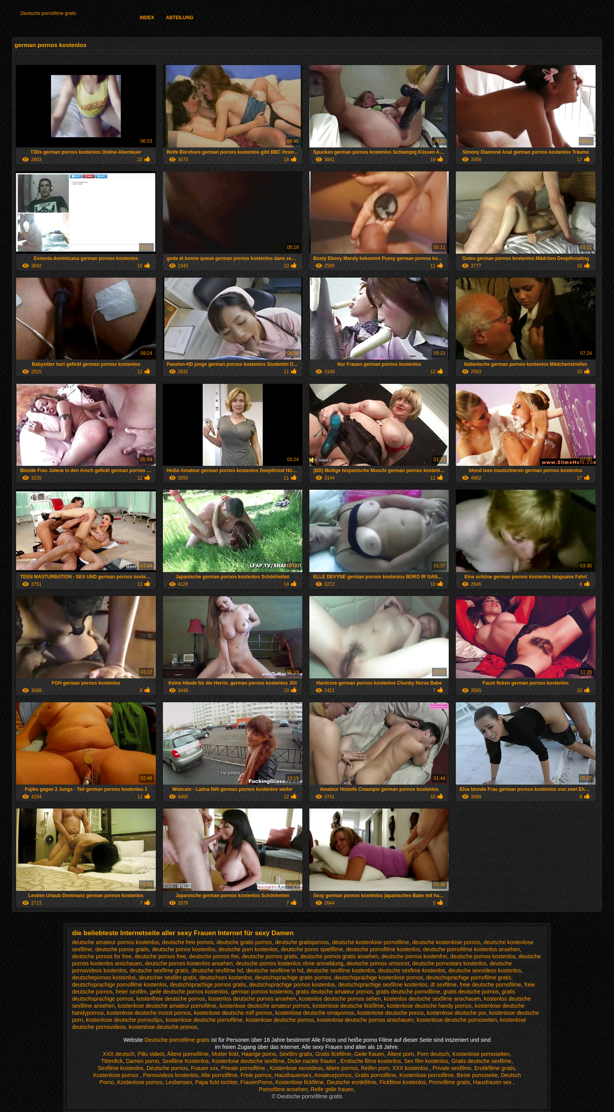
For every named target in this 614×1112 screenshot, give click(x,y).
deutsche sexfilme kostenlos (340, 970)
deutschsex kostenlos (225, 977)
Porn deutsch (433, 1054)
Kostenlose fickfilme (299, 1082)
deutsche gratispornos (302, 942)
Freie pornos (255, 1075)
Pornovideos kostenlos (170, 1075)
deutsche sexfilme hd (217, 970)
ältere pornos (342, 1068)
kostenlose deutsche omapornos (314, 1013)
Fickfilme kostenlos (402, 1082)
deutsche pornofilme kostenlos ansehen (471, 949)
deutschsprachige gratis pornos (293, 977)
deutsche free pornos (188, 942)
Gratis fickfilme (333, 1054)
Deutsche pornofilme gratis (48, 13)
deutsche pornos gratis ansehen (339, 956)
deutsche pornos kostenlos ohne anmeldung (289, 963)
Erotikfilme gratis (494, 1068)
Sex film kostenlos (426, 1061)
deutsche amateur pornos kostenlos (115, 942)
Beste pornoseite (477, 1075)
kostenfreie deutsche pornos (170, 999)
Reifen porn (375, 1068)
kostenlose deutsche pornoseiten (457, 1020)
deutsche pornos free (160, 956)
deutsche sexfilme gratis (159, 970)
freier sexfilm (131, 991)
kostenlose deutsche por (456, 1013)
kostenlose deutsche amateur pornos (265, 1006)
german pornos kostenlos (262, 991)
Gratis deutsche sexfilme (481, 1061)
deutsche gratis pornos (244, 942)
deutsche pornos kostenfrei (414, 956)
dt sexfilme (443, 984)
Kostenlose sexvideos (296, 1068)
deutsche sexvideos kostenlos (484, 970)
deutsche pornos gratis (270, 956)
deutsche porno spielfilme (312, 949)
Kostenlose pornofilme (426, 1075)
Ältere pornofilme (188, 1054)
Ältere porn (400, 1054)
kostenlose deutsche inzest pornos (149, 1013)
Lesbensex (179, 1082)
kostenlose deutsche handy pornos (429, 1006)
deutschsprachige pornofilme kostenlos (119, 984)
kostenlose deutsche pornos (280, 1020)
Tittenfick (112, 1061)
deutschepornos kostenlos (104, 977)
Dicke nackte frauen (312, 1061)
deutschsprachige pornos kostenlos (292, 984)
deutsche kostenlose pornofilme (370, 942)
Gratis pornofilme (375, 1075)
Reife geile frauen (332, 1089)
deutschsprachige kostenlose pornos (378, 977)
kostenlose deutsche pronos (163, 1027)
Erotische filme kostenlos (370, 1061)
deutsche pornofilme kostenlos (383, 949)
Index (147, 17)
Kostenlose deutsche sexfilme (248, 1061)
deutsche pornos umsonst (378, 963)
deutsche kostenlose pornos (446, 942)
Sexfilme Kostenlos (185, 1061)
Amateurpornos (333, 1075)
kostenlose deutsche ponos (390, 1013)
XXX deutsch (119, 1054)
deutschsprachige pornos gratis (208, 984)
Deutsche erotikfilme (352, 1082)
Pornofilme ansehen (283, 1089)
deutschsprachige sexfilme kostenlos (382, 984)
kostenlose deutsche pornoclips (124, 1020)
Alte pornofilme (219, 1075)
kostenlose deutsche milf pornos (233, 1013)
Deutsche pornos (167, 1068)
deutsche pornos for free (102, 956)
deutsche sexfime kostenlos (411, 970)
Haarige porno (259, 1054)
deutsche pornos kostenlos (483, 956)
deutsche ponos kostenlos (183, 949)
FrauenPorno (256, 1082)
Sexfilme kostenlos (120, 1068)
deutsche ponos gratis (122, 949)
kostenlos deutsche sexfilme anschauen (432, 999)
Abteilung (179, 17)
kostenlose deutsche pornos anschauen (365, 1020)
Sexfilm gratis (295, 1054)
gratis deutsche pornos (471, 991)
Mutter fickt (224, 1054)
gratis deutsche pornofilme (408, 991)
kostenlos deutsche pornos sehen (340, 999)
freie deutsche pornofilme (490, 984)
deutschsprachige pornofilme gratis (468, 977)
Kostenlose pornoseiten (480, 1054)
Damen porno (142, 1061)
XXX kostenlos (411, 1068)
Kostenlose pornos (116, 1075)
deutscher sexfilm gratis (167, 977)
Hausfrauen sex (493, 1082)
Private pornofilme (244, 1068)
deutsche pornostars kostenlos (449, 963)
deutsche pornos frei (214, 956)
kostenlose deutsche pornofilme (204, 1020)
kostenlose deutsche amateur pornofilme (167, 1006)
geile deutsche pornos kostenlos (189, 991)
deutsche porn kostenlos (248, 949)
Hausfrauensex (292, 1075)
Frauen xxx (204, 1068)
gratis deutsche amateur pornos (334, 991)
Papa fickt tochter (216, 1082)
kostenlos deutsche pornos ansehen (252, 999)
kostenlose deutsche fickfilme (348, 1006)
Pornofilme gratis (449, 1082)
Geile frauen (369, 1054)
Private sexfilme (452, 1068)
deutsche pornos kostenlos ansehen (189, 963)
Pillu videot (150, 1054)
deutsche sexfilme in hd (274, 970)
